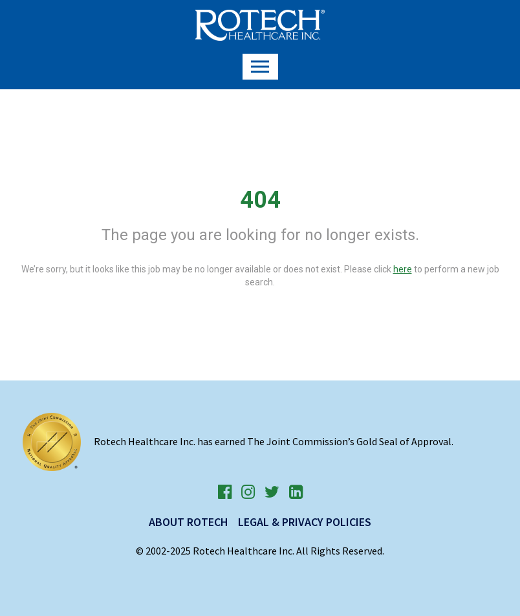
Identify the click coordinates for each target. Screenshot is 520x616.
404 (260, 200)
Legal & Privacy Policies (304, 521)
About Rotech (188, 521)
